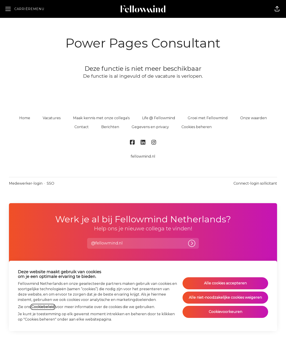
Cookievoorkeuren (225, 312)
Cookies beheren (196, 127)
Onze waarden (253, 118)
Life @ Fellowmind (158, 118)
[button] (277, 9)
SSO (50, 183)
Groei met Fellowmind (208, 118)
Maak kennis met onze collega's (101, 118)
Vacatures (52, 118)
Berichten (110, 127)
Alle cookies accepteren (225, 283)
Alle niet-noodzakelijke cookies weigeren (225, 297)
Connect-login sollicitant (255, 183)
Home (24, 118)
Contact (81, 127)
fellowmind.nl (143, 156)
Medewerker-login (25, 183)
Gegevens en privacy (150, 127)
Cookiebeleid (43, 307)
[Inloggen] (191, 243)
